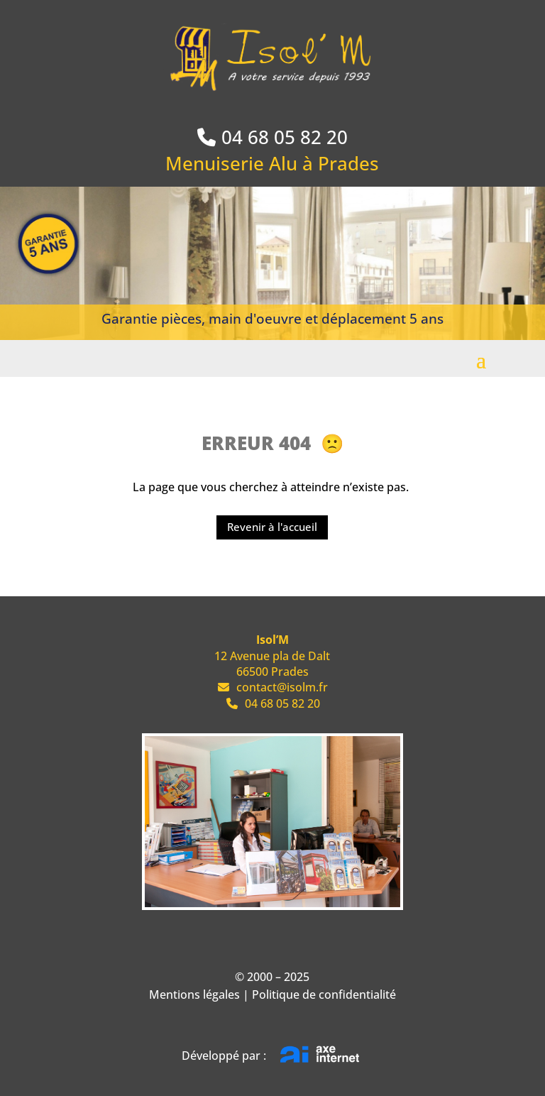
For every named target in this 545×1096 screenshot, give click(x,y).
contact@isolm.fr (272, 687)
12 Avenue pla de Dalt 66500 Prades (272, 655)
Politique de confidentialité (324, 994)
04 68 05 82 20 (284, 137)
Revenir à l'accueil (272, 527)
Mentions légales (194, 994)
